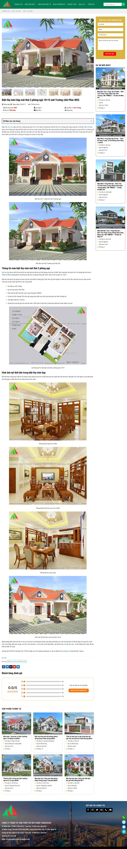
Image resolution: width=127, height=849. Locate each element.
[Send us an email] (101, 810)
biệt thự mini (9, 127)
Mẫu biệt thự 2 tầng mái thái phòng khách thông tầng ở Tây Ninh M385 (46, 779)
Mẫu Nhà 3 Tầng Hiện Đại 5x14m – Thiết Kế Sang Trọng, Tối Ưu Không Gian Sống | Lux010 (110, 141)
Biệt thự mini (28, 11)
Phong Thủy (72, 4)
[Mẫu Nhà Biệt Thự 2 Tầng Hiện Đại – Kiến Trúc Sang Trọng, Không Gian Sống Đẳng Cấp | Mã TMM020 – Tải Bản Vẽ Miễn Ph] (110, 217)
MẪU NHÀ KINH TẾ (44, 4)
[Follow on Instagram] (93, 810)
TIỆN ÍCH (91, 4)
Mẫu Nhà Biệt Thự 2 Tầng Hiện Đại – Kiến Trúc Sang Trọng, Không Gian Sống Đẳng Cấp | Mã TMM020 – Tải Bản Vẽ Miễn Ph (110, 234)
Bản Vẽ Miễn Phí (59, 4)
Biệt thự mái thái (12, 661)
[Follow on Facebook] (88, 810)
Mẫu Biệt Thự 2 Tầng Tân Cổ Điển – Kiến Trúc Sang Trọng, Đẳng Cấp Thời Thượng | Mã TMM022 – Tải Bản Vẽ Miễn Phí (110, 95)
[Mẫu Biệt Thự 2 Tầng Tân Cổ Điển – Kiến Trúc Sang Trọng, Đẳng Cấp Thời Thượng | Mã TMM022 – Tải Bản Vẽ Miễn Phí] (110, 78)
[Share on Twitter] (7, 666)
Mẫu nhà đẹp (30, 4)
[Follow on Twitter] (97, 810)
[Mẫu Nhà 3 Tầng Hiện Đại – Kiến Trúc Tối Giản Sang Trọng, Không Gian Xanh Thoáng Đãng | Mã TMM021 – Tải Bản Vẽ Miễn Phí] (110, 170)
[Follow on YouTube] (110, 810)
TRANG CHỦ (18, 4)
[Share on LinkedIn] (18, 666)
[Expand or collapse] (91, 121)
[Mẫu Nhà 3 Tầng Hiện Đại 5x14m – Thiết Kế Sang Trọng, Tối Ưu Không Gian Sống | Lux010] (110, 125)
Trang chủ (6, 11)
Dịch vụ (82, 4)
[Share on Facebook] (3, 666)
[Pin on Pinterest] (14, 666)
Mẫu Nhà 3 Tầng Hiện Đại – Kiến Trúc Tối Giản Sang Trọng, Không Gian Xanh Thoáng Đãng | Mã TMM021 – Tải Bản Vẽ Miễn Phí (110, 187)
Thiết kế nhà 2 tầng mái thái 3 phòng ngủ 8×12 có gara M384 (15, 779)
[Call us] (106, 810)
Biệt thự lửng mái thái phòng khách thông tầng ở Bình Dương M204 (46, 737)
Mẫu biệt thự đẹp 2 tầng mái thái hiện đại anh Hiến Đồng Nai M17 (78, 779)
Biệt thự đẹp (16, 11)
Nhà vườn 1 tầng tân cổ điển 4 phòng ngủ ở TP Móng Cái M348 (15, 737)
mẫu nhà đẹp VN (66, 651)
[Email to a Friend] (11, 666)
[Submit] (123, 4)
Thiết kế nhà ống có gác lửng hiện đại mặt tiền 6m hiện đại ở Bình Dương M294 (79, 737)
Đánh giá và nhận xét (78, 690)
